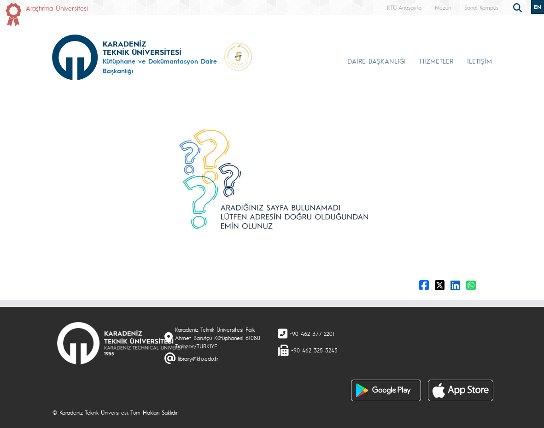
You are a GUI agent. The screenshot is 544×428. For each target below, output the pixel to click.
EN (537, 7)
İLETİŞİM (479, 61)
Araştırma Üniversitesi (57, 8)
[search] (519, 7)
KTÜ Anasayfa (404, 7)
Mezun (443, 7)
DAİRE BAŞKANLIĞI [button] (376, 61)
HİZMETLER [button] (436, 61)
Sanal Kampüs (481, 7)
